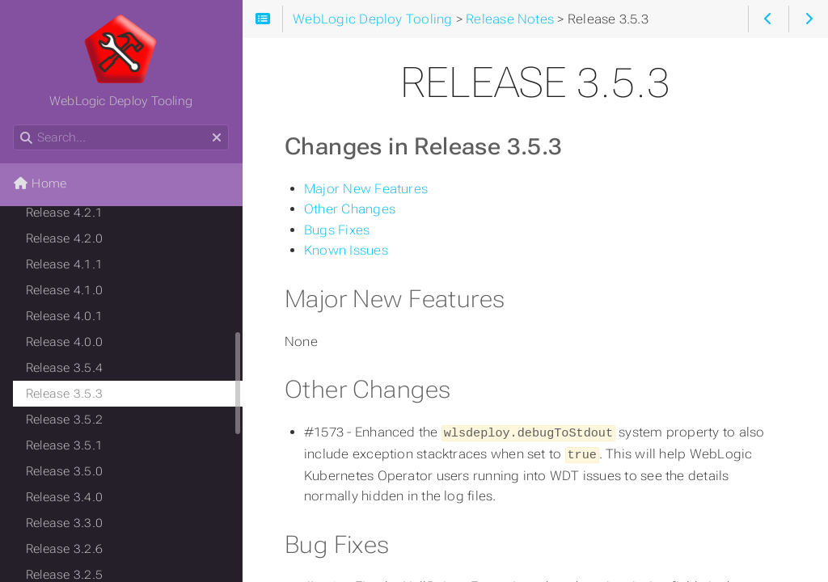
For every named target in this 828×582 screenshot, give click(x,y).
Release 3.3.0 (64, 523)
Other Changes (349, 209)
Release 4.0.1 (64, 316)
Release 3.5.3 (64, 393)
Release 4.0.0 (64, 342)
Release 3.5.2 (64, 419)
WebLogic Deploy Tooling (120, 60)
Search (14, 124)
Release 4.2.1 (64, 212)
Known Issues (346, 250)
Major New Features (366, 188)
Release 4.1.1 (64, 264)
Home (39, 183)
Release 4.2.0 (64, 238)
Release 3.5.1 (64, 445)
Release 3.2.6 (64, 549)
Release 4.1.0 (64, 290)
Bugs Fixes (337, 230)
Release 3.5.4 (64, 368)
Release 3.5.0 (64, 471)
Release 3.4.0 (64, 497)
